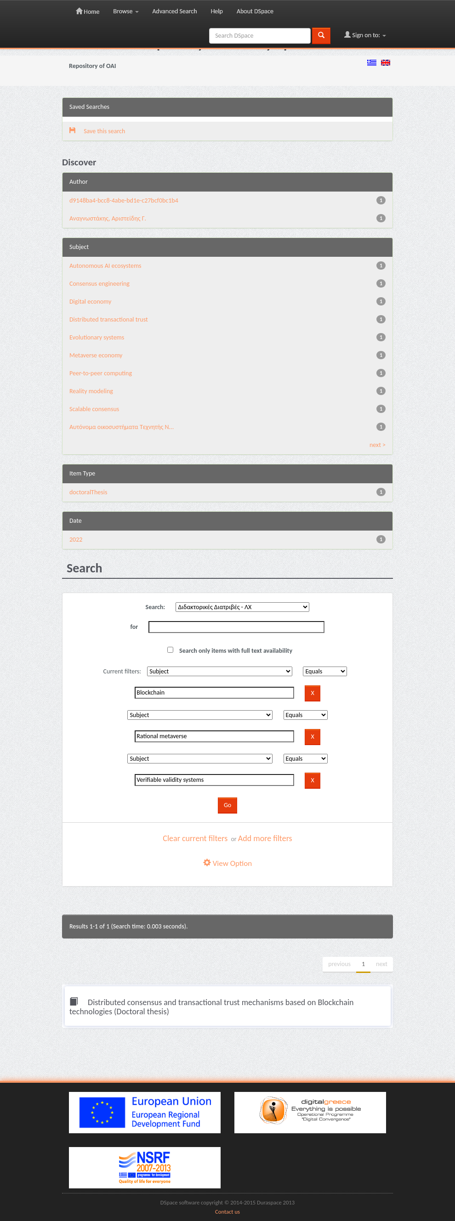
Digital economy (90, 301)
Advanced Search (175, 11)
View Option (227, 863)
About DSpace (255, 11)
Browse (125, 11)
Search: (155, 607)
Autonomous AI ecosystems (105, 266)
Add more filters (265, 838)
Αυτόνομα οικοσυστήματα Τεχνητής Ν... (121, 427)
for (134, 627)
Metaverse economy (95, 355)
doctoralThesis (88, 492)
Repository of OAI (92, 66)
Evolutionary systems (96, 337)
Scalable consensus (94, 409)
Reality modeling (91, 391)
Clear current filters (195, 838)
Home (87, 11)
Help (217, 11)
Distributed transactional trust (108, 319)
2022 (75, 539)
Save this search (97, 131)
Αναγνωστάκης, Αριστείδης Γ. (107, 218)
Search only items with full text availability (229, 651)
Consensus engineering (99, 284)
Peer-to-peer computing (100, 373)
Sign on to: (365, 35)
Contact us (227, 1211)
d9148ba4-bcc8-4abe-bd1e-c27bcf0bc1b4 (123, 200)
